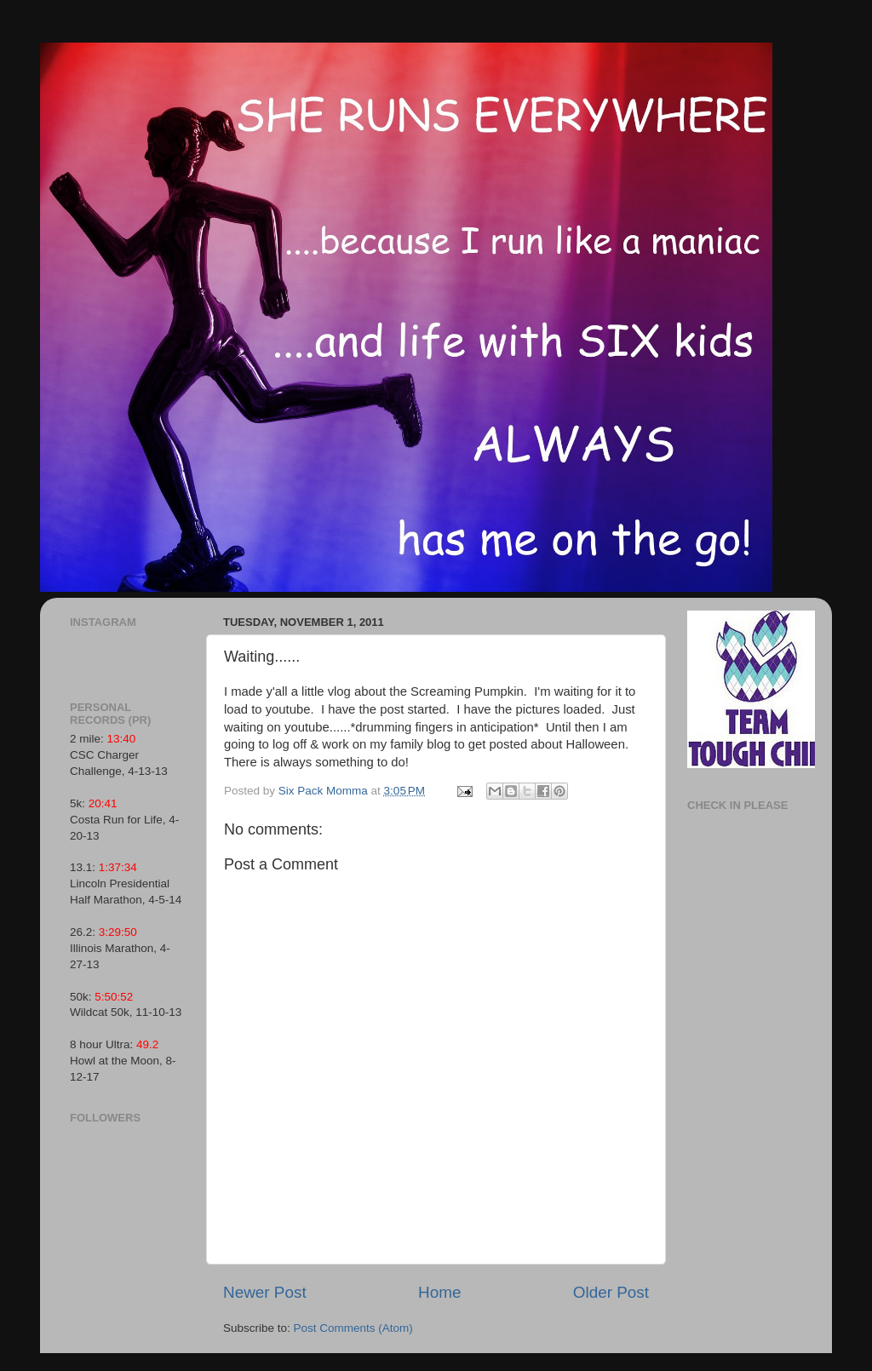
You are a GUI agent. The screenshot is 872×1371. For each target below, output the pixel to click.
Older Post (611, 1292)
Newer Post (265, 1292)
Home (439, 1292)
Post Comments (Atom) (353, 1328)
